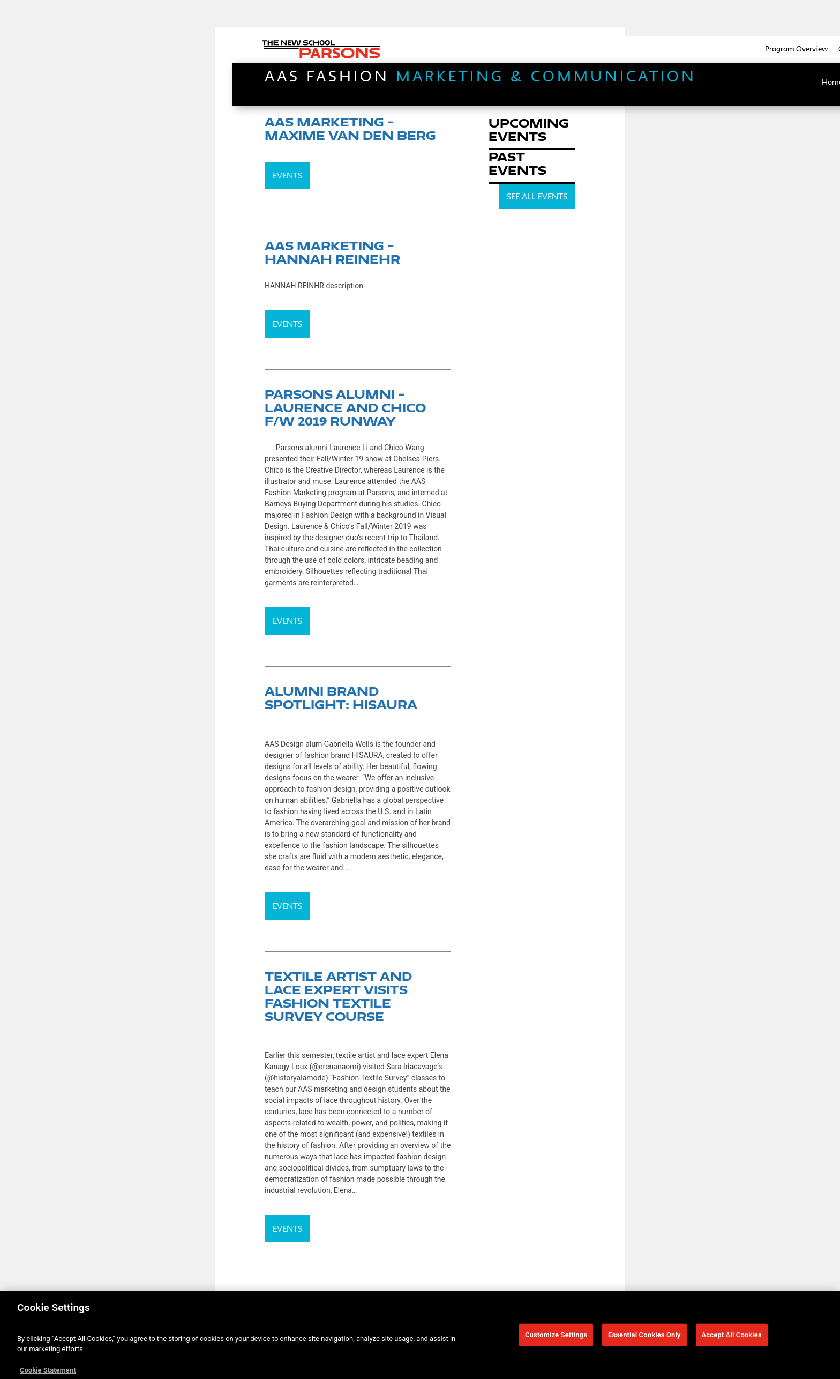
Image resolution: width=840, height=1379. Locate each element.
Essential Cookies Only (644, 1338)
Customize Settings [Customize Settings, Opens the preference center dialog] (556, 1338)
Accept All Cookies (732, 1338)
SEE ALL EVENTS (537, 196)
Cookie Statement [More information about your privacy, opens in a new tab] (48, 1373)
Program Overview (796, 48)
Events (287, 175)
